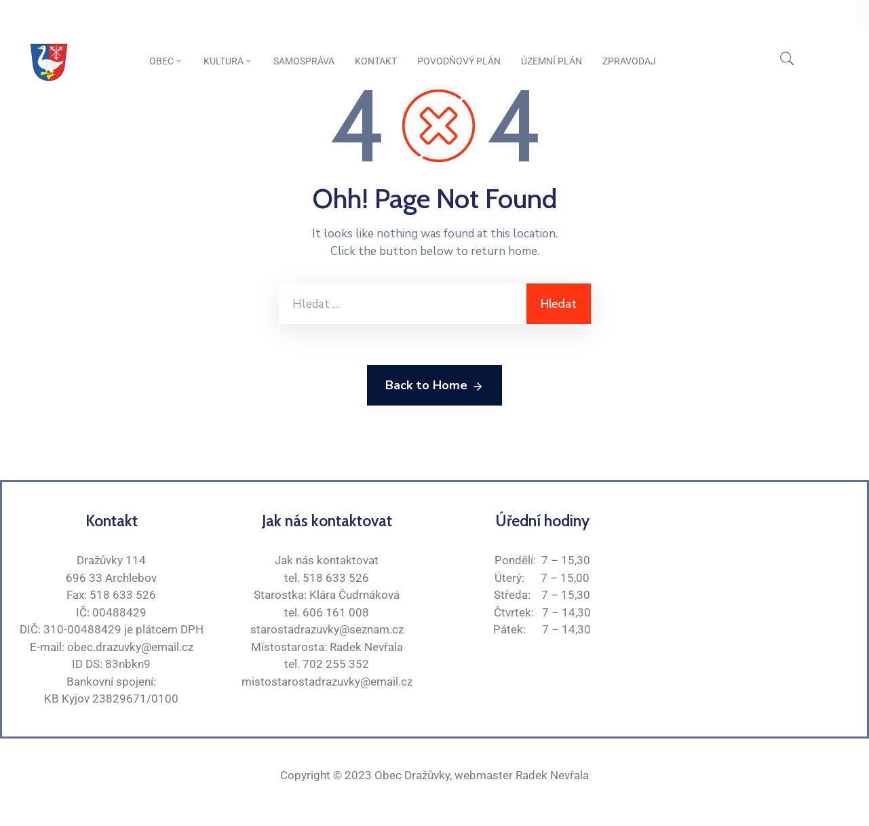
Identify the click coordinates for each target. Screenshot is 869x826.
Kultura (228, 61)
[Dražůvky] (758, 599)
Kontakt (376, 61)
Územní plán (551, 61)
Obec (166, 61)
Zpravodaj (629, 61)
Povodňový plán (459, 61)
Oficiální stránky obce (79, 15)
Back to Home (434, 386)
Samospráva (303, 61)
